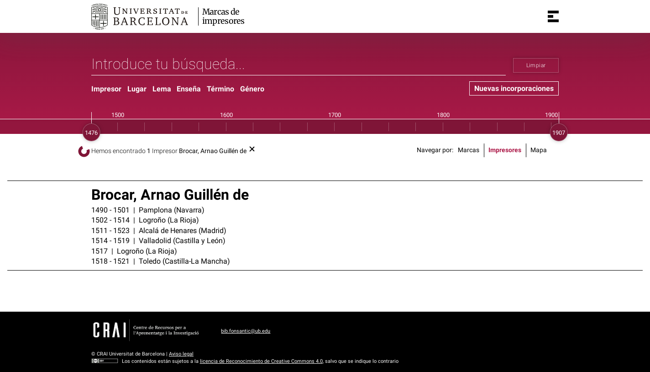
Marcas (468, 150)
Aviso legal (181, 354)
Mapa (538, 150)
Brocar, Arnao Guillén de (212, 151)
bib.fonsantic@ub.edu (245, 331)
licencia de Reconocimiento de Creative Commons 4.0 (261, 361)
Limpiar (536, 65)
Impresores (504, 150)
